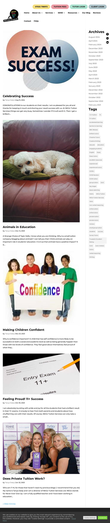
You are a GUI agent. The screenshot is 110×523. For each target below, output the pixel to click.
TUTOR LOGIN (78, 7)
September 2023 (96, 60)
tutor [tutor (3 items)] (91, 246)
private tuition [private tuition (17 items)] (94, 216)
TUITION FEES (60, 7)
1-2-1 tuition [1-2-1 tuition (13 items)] (93, 115)
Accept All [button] (102, 518)
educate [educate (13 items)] (92, 145)
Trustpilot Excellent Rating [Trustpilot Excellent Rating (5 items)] (95, 240)
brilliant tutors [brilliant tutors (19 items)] (94, 133)
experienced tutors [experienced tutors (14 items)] (95, 167)
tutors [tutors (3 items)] (91, 249)
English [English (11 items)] (91, 152)
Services (49, 13)
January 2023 (94, 86)
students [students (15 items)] (92, 231)
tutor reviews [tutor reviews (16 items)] (99, 246)
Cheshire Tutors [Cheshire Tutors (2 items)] (94, 137)
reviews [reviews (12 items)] (91, 224)
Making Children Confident (23, 330)
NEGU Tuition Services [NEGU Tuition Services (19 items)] (96, 197)
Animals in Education (19, 227)
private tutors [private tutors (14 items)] (93, 220)
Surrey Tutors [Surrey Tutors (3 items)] (93, 235)
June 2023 (93, 67)
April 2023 (93, 75)
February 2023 (95, 82)
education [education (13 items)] (100, 145)
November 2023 (95, 52)
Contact (27, 21)
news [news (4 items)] (91, 201)
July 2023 (93, 63)
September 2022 (96, 101)
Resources (72, 13)
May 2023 (93, 71)
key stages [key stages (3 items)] (92, 186)
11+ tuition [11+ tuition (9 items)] (92, 118)
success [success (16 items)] (100, 231)
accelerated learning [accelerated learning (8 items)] (95, 122)
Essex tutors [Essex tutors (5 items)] (93, 156)
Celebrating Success (18, 96)
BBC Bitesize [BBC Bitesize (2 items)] (93, 130)
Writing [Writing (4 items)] (91, 257)
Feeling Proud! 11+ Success (23, 399)
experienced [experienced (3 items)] (93, 163)
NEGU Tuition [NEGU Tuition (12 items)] (100, 194)
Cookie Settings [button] (89, 518)
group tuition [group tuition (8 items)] (93, 182)
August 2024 (94, 37)
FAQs (36, 21)
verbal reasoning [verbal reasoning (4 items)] (94, 253)
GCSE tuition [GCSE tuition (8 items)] (93, 179)
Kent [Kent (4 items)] (102, 182)
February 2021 (95, 105)
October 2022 (94, 97)
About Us (36, 13)
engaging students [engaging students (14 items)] (95, 148)
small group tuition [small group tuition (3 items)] (95, 228)
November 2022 (95, 94)
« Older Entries (9, 504)
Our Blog (86, 13)
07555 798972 (41, 7)
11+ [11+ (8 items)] (100, 115)
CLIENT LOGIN (97, 7)
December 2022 (95, 90)
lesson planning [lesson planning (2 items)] (94, 190)
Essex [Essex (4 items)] (99, 152)
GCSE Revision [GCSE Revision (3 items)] (94, 175)
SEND (60, 13)
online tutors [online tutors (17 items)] (93, 212)
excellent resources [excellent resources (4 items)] (95, 160)
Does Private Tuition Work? (24, 478)
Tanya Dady (9, 100)
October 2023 (94, 56)
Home (26, 13)
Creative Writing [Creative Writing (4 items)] (94, 141)
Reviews (97, 13)
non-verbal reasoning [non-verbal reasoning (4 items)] (96, 205)
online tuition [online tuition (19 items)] (93, 209)
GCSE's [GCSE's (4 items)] (91, 171)
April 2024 (93, 41)
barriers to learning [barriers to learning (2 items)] (95, 126)
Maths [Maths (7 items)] (91, 194)
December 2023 (95, 48)
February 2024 (95, 45)
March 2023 (94, 79)
